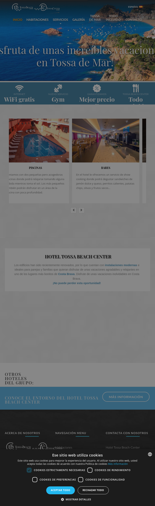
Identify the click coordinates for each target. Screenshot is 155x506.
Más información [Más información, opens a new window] (118, 464)
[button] (77, 499)
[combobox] (150, 454)
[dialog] (77, 477)
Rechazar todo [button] (93, 490)
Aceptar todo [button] (60, 490)
